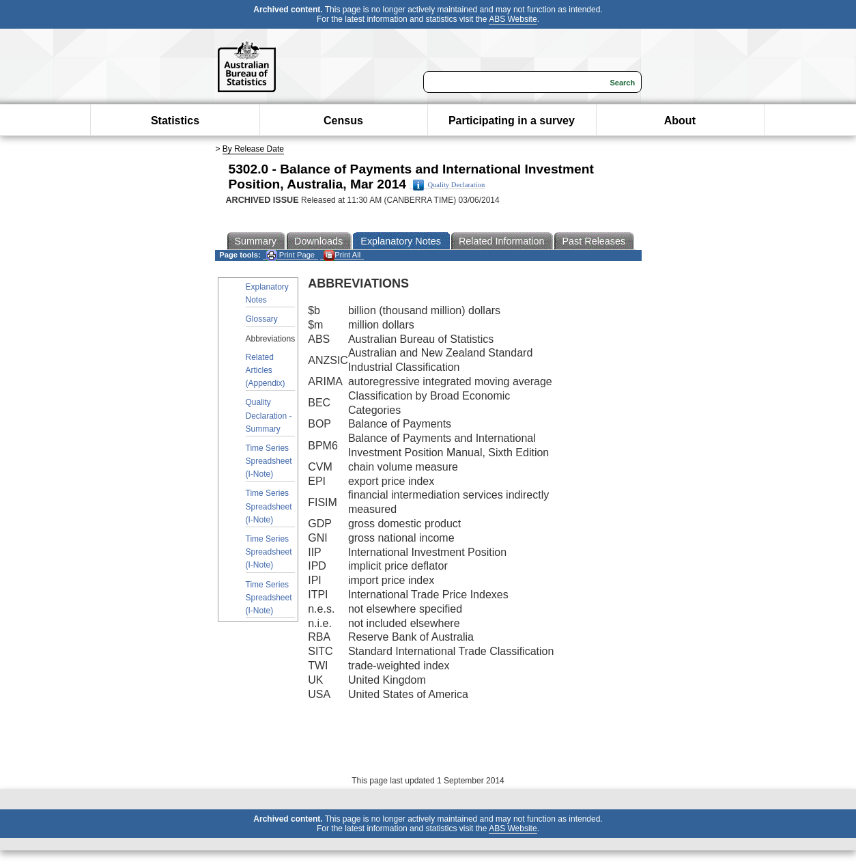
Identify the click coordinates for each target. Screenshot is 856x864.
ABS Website (513, 19)
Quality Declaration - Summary (269, 415)
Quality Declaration (449, 185)
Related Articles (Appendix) (265, 370)
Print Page (290, 255)
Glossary (262, 319)
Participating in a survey (511, 120)
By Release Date (253, 149)
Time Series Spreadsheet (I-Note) (269, 461)
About (680, 120)
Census (343, 120)
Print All (342, 255)
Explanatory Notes (267, 293)
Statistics (175, 120)
